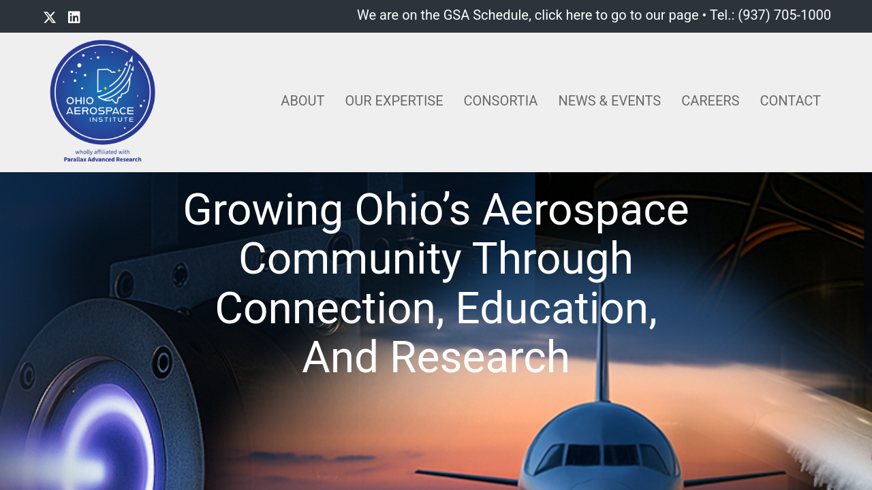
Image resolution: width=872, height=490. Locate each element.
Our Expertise (394, 101)
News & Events (609, 101)
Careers (710, 101)
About (302, 101)
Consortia (501, 101)
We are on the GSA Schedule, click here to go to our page (527, 15)
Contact (790, 101)
